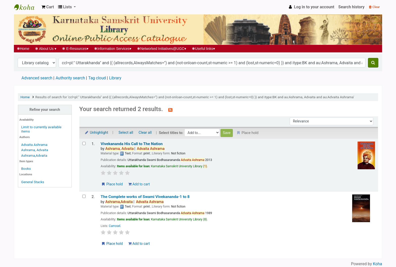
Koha (377, 263)
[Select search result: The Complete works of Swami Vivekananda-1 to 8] (84, 196)
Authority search (70, 78)
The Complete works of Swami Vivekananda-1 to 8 (145, 196)
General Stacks (32, 182)
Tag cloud (97, 78)
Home (23, 49)
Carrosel (114, 226)
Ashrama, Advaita (34, 150)
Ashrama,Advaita (34, 155)
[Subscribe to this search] (170, 109)
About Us (45, 49)
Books (26, 168)
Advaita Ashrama (34, 145)
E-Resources (75, 49)
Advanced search (36, 78)
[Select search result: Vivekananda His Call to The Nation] (84, 143)
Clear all (145, 132)
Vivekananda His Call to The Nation (132, 144)
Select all (125, 132)
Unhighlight (96, 132)
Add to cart (139, 184)
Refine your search (45, 110)
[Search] (373, 63)
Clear (374, 7)
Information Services (112, 49)
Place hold (112, 184)
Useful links (203, 49)
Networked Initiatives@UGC (161, 49)
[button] (47, 7)
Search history (351, 7)
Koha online (26, 7)
